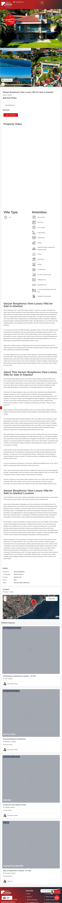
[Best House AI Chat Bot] (56, 897)
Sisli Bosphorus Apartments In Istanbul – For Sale (19, 676)
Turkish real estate (50, 899)
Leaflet (57, 616)
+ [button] (5, 597)
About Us (29, 896)
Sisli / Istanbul (8, 678)
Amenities (39, 212)
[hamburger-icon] (42, 3)
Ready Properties (8, 691)
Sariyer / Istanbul (7, 95)
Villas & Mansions (24, 582)
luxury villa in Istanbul (21, 497)
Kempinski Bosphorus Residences (14, 739)
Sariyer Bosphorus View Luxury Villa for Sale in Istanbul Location (28, 492)
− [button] (5, 600)
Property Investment (9, 628)
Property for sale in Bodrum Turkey (14, 805)
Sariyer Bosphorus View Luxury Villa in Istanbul (28, 434)
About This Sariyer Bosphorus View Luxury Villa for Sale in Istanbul (30, 373)
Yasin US (9, 881)
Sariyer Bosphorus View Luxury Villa (20, 378)
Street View (51, 598)
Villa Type (11, 212)
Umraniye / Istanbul (10, 873)
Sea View (16, 582)
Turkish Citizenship (32, 899)
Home (28, 893)
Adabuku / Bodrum (10, 807)
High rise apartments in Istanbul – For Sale (17, 870)
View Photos (7, 80)
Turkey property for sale (52, 896)
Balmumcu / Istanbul (10, 741)
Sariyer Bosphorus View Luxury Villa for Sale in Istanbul (28, 305)
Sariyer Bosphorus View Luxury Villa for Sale (46, 472)
